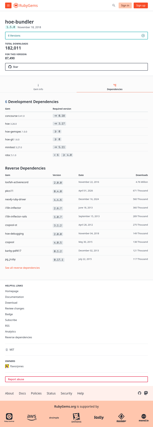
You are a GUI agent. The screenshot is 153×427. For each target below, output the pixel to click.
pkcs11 (9, 191)
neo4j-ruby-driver (15, 199)
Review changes (14, 308)
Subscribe (11, 320)
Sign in (125, 5)
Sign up (140, 5)
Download (11, 302)
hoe (11, 123)
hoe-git (12, 139)
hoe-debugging (14, 233)
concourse (15, 116)
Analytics (10, 331)
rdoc (10, 155)
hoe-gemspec (16, 131)
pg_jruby (10, 259)
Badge (9, 314)
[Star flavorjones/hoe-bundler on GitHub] (76, 66)
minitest (13, 147)
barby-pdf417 (13, 251)
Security (66, 393)
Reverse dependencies (18, 337)
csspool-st (11, 225)
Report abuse (16, 379)
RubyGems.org (65, 406)
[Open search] (114, 5)
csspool (9, 242)
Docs (22, 393)
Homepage (11, 291)
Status (51, 393)
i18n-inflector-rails (16, 216)
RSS (7, 326)
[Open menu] (8, 5)
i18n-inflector (13, 208)
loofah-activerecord (16, 182)
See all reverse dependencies (22, 267)
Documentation (14, 297)
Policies (36, 393)
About (9, 393)
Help (80, 393)
